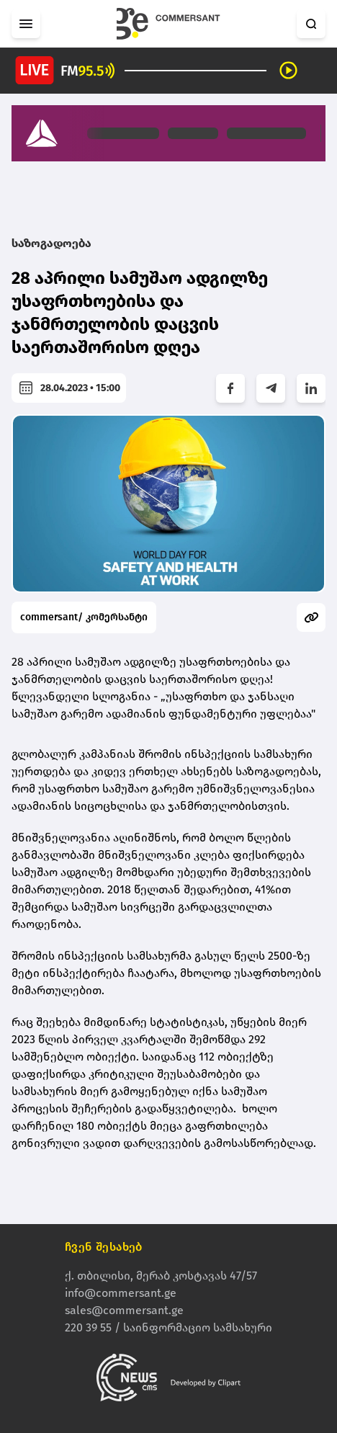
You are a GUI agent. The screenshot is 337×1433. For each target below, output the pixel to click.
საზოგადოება (51, 243)
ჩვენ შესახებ (104, 1247)
